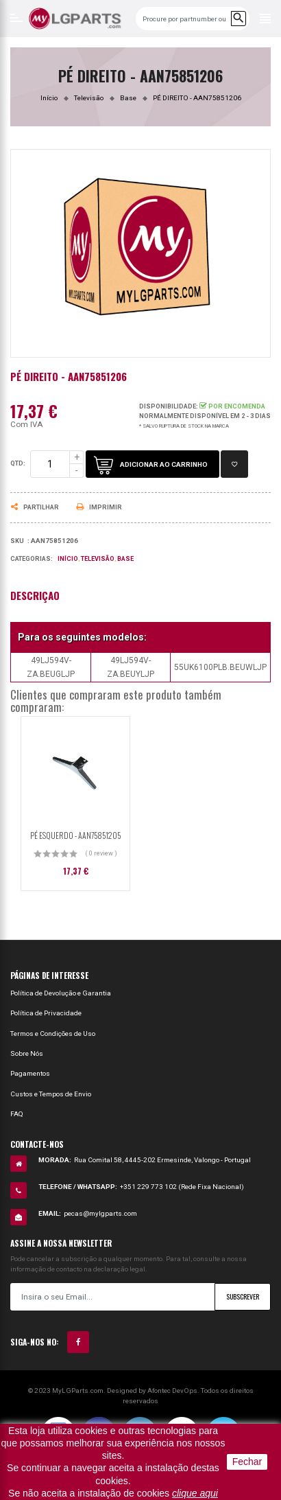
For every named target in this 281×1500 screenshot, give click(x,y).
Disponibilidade (167, 406)
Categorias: (31, 558)
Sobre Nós (26, 1053)
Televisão (97, 558)
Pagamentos (30, 1073)
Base (125, 558)
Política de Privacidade (46, 1013)
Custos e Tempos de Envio (50, 1094)
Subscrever (242, 1296)
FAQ (16, 1114)
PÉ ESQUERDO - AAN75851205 (75, 835)
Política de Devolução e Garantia (60, 993)
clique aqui (195, 1493)
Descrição (35, 595)
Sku (17, 541)
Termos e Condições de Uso (52, 1033)
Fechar (247, 1461)
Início (68, 558)
